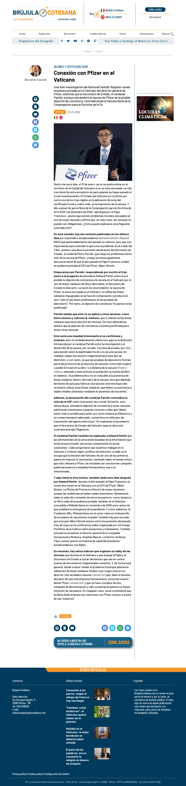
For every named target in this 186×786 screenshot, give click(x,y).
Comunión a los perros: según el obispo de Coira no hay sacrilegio (78, 695)
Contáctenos (147, 33)
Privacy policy (19, 774)
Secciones (69, 33)
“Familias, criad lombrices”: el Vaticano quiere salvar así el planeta (76, 714)
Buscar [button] (168, 34)
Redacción (44, 33)
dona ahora (155, 9)
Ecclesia (99, 51)
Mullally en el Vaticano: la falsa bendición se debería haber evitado (77, 735)
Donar (122, 33)
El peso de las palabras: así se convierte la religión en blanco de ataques (77, 756)
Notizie (115, 10)
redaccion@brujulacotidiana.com (29, 712)
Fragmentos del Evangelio (35, 41)
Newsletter (155, 17)
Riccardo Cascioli (35, 80)
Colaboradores (98, 33)
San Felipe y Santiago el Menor (126, 41)
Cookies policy (35, 774)
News (114, 17)
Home (22, 33)
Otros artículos (93, 669)
